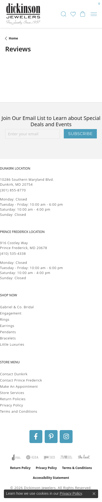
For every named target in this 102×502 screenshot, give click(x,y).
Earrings (7, 325)
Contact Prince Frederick (21, 380)
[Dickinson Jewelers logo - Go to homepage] (23, 14)
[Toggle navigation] (93, 14)
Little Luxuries (12, 344)
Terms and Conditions (18, 411)
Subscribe (80, 133)
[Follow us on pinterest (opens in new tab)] (51, 436)
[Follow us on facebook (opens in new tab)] (35, 436)
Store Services (12, 392)
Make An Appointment (19, 386)
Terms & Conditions (77, 468)
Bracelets (8, 338)
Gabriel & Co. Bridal (17, 307)
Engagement (11, 313)
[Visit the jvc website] (66, 457)
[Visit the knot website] (83, 457)
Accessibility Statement (51, 478)
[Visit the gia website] (32, 457)
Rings (4, 319)
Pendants (8, 332)
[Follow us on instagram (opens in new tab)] (66, 436)
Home (13, 38)
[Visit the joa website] (16, 457)
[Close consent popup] (94, 493)
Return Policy (20, 468)
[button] (63, 14)
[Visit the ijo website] (49, 457)
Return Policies (13, 399)
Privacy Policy (11, 405)
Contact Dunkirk (14, 374)
